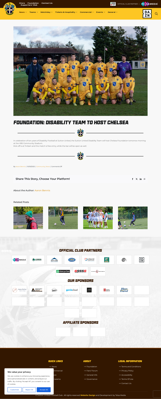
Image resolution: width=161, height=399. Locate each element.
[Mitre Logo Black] (89, 309)
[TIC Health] (141, 298)
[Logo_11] (106, 256)
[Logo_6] (36, 286)
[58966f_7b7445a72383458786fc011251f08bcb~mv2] (19, 298)
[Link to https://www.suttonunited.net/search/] (156, 13)
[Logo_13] (106, 286)
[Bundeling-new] (141, 286)
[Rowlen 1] (54, 298)
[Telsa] (19, 256)
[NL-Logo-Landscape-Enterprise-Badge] (113, 3)
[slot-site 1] (36, 298)
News (48, 166)
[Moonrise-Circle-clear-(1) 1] (89, 298)
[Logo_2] (36, 256)
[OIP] (97, 328)
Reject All (29, 390)
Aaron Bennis (20, 166)
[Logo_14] (124, 256)
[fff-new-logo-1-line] (97, 268)
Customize (14, 390)
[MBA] (89, 286)
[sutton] (9, 3)
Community (40, 166)
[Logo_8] (71, 286)
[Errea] (71, 309)
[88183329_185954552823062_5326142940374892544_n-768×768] (124, 286)
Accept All (44, 390)
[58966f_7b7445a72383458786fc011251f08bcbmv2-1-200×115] (106, 298)
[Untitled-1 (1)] (149, 2)
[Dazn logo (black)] (147, 13)
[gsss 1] (80, 268)
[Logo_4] (71, 256)
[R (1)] (80, 328)
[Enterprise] (63, 268)
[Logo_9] (89, 256)
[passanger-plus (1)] (71, 298)
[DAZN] (141, 256)
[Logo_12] (54, 256)
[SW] (63, 328)
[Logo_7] (54, 286)
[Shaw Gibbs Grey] (124, 298)
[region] (29, 381)
